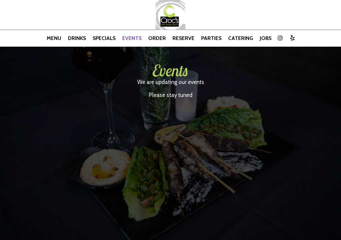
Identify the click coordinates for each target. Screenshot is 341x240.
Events (132, 38)
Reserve (183, 38)
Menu (54, 38)
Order (157, 38)
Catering (240, 38)
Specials (104, 38)
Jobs (265, 38)
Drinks (77, 38)
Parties (211, 38)
